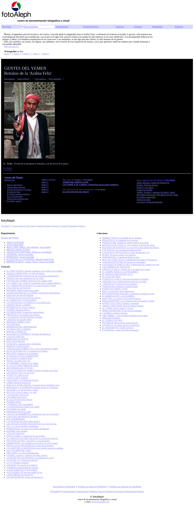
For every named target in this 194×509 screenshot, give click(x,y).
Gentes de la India (144, 190)
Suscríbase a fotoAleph (64, 487)
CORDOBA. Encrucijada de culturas (22, 467)
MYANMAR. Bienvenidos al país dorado (120, 323)
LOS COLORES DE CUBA (18, 450)
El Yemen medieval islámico (18, 194)
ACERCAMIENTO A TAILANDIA (22, 470)
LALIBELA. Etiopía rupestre (114, 313)
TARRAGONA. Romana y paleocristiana (120, 286)
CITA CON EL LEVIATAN (18, 288)
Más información (11, 46)
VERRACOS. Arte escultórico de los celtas (25, 278)
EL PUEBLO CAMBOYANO (19, 358)
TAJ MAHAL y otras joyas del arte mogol (120, 330)
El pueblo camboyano (146, 197)
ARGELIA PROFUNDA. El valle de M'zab (25, 273)
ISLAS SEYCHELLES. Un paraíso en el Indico (27, 351)
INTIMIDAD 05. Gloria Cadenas (20, 307)
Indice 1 (7, 54)
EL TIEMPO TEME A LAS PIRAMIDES (120, 272)
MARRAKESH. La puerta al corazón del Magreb (27, 429)
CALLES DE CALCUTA (17, 395)
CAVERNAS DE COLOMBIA (19, 404)
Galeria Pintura (43, 226)
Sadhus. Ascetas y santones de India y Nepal (156, 192)
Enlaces (179, 27)
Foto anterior (40, 79)
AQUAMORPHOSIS (15, 419)
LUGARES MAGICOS (16, 397)
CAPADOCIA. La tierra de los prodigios (119, 284)
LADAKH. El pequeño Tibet (18, 319)
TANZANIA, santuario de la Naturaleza (23, 344)
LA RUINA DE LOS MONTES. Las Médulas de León (30, 458)
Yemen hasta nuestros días (17, 199)
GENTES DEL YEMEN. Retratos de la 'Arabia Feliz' (29, 281)
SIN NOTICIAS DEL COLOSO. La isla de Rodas (28, 441)
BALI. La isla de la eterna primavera (118, 291)
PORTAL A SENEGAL (16, 332)
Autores (120, 27)
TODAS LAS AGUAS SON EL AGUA (23, 298)
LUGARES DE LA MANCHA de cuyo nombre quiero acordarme (34, 448)
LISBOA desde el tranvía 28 (18, 383)
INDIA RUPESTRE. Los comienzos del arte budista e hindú (128, 301)
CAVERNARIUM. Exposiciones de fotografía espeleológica (32, 276)
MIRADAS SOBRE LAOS (18, 322)
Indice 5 (45, 54)
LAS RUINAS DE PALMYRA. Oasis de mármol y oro (126, 252)
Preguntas (157, 27)
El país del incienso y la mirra (19, 190)
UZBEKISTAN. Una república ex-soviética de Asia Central (32, 443)
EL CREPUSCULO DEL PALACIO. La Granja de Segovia (32, 438)
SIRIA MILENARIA (111, 318)
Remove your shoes (145, 187)
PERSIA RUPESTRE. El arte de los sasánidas (122, 311)
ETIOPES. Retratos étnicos (18, 310)
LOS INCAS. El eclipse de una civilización (121, 325)
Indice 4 (36, 54)
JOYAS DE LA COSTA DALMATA (22, 460)
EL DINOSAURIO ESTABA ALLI (117, 274)
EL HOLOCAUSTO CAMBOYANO (22, 356)
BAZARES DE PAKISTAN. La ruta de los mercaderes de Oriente (130, 247)
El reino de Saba (13, 192)
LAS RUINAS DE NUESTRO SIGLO (23, 421)
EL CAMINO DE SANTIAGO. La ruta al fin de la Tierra (31, 285)
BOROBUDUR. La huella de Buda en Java (120, 257)
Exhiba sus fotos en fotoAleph (92, 487)
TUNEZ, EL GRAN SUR (17, 375)
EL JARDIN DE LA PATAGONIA (21, 300)
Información (9, 79)
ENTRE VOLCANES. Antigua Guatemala (120, 303)
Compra (138, 27)
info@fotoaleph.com (100, 502)
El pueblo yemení (14, 201)
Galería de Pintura (10, 238)
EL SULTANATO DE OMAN (76, 192)
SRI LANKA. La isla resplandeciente (22, 453)
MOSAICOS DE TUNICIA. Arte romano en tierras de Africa (128, 245)
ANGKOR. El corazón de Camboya (21, 465)
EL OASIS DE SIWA (111, 277)
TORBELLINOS (13, 402)
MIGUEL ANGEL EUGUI (18, 250)
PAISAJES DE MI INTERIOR (19, 295)
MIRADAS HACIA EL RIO (18, 412)
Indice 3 (26, 54)
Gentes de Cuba (143, 200)
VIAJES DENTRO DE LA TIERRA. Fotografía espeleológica (33, 293)
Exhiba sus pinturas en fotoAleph (125, 487)
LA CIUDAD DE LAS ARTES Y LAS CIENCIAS (28, 302)
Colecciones (62, 27)
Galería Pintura (90, 27)
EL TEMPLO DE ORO (112, 320)
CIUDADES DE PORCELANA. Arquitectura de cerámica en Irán (130, 264)
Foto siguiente (55, 79)
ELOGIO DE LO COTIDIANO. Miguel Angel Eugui (30, 259)
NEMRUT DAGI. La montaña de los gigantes (122, 238)
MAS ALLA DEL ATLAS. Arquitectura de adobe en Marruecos (129, 260)
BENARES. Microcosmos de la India (22, 290)
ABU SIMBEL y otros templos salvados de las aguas (125, 315)
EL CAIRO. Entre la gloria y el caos (117, 308)
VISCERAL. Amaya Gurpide (19, 254)
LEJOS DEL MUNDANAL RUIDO (22, 416)
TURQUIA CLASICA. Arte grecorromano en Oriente (125, 279)
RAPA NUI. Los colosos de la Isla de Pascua (121, 298)
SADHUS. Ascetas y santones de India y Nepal (26, 455)
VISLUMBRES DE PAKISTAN (116, 267)
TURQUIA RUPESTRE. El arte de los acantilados (124, 262)
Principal (6, 27)
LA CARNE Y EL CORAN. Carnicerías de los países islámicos (90, 184)
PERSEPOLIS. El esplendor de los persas (120, 240)
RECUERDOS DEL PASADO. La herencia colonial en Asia (128, 294)
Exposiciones (31, 27)
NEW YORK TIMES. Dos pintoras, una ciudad (28, 247)
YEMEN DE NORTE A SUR (75, 182)
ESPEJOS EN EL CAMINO (18, 305)
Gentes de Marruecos (153, 183)
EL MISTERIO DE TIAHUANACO (118, 328)
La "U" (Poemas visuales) (17, 463)
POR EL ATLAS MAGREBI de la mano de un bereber (30, 446)
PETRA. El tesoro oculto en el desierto (119, 255)
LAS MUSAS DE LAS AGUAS (20, 373)
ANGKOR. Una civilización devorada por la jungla (124, 281)
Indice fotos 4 (23, 79)
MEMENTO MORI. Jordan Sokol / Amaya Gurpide (30, 262)
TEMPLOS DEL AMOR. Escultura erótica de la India (125, 243)
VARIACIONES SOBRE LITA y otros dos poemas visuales (32, 349)
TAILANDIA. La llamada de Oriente (22, 380)
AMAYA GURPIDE (15, 242)
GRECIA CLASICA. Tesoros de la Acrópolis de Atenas (126, 269)
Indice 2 (17, 54)
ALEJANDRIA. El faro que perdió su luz (24, 472)
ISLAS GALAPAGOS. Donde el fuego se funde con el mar (32, 370)
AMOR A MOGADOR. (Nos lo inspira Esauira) (123, 306)
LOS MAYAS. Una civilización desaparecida (121, 250)
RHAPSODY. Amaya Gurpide (20, 257)
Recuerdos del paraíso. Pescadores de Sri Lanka (157, 195)
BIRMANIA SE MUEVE (17, 339)
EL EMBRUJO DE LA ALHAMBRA (118, 296)
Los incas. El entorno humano (149, 202)
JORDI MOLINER (14, 245)
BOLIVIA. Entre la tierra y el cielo (21, 392)
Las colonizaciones (14, 196)
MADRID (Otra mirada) (16, 431)
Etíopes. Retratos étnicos (147, 185)
